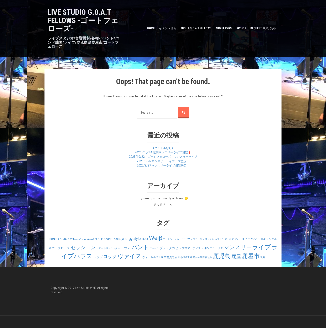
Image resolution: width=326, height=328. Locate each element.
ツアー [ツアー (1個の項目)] (99, 248)
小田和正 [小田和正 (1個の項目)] (185, 257)
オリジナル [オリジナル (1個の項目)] (208, 239)
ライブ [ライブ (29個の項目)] (261, 247)
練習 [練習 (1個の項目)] (192, 257)
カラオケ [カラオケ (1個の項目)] (219, 239)
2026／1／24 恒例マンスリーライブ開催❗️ (163, 152)
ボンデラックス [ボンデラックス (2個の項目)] (213, 248)
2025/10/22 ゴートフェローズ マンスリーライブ (163, 156)
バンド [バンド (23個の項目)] (140, 247)
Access (241, 28)
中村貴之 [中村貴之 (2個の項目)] (169, 257)
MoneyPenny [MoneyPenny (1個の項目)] (79, 239)
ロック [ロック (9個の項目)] (110, 256)
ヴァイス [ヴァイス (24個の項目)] (129, 256)
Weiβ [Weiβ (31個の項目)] (155, 237)
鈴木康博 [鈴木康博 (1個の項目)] (200, 257)
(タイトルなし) (163, 148)
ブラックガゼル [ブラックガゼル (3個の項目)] (170, 248)
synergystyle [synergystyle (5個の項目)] (130, 238)
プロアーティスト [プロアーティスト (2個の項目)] (193, 248)
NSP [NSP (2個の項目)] (100, 239)
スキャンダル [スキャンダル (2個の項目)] (269, 239)
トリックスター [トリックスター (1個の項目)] (112, 248)
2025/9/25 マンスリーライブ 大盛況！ (163, 161)
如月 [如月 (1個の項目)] (177, 257)
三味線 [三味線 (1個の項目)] (159, 257)
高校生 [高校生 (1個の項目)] (208, 257)
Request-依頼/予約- (263, 28)
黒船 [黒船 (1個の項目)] (262, 257)
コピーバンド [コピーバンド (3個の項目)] (250, 239)
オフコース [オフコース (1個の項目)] (196, 239)
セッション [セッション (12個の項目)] (83, 247)
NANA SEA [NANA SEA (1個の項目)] (91, 239)
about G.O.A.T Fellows (195, 28)
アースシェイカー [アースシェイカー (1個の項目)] (172, 239)
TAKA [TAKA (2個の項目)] (144, 239)
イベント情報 (167, 28)
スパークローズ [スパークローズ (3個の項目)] (59, 248)
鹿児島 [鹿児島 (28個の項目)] (222, 256)
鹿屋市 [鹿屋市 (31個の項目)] (251, 256)
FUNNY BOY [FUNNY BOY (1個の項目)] (66, 239)
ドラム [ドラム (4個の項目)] (125, 248)
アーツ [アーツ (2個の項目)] (186, 239)
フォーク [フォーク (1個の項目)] (154, 248)
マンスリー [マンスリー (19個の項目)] (238, 247)
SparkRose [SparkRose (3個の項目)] (111, 239)
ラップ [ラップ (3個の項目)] (97, 257)
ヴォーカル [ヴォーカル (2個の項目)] (149, 257)
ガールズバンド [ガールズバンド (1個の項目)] (233, 239)
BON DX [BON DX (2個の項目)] (54, 239)
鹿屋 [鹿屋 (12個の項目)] (236, 256)
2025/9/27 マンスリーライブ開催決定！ (163, 165)
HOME (151, 28)
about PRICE (224, 28)
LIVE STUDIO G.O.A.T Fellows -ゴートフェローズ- (83, 20)
